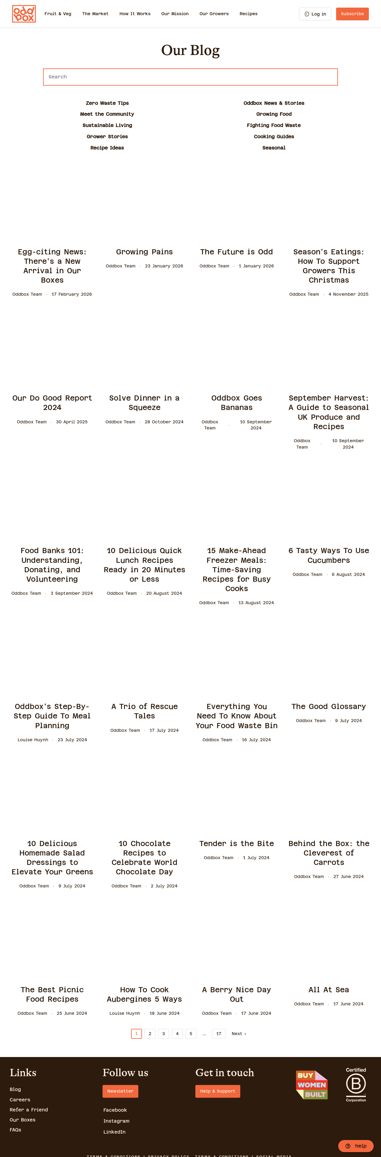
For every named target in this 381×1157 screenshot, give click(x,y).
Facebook (116, 1077)
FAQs (16, 1096)
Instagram (117, 1088)
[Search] (190, 77)
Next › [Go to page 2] (239, 1000)
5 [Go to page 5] (191, 1000)
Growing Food (264, 103)
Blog (15, 1056)
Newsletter (120, 1057)
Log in (315, 14)
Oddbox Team (27, 260)
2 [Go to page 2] (150, 1000)
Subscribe (352, 13)
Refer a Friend (29, 1076)
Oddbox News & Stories (116, 103)
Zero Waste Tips (43, 103)
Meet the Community (190, 103)
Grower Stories (116, 114)
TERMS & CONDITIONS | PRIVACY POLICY (137, 1124)
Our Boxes (23, 1086)
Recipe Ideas (264, 114)
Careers (20, 1066)
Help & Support (217, 1057)
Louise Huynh (33, 706)
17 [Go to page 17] (218, 1000)
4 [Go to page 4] (177, 1000)
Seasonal (337, 114)
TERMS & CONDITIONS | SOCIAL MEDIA (244, 1124)
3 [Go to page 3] (163, 1000)
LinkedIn (115, 1099)
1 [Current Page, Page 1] (136, 1000)
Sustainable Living (338, 103)
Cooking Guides (190, 114)
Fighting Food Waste (43, 114)
